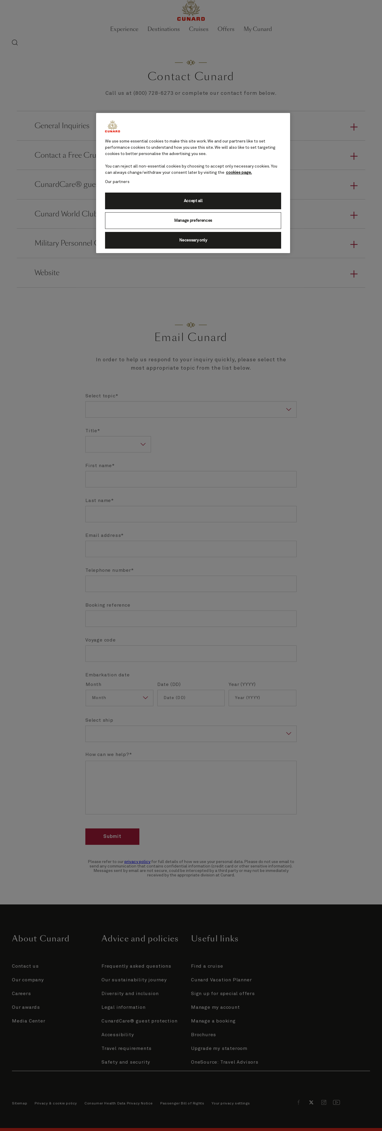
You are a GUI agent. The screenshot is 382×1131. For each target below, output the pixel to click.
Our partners (117, 182)
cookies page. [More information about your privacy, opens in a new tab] (239, 173)
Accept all (193, 201)
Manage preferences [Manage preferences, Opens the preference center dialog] (193, 221)
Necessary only (193, 240)
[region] (193, 183)
